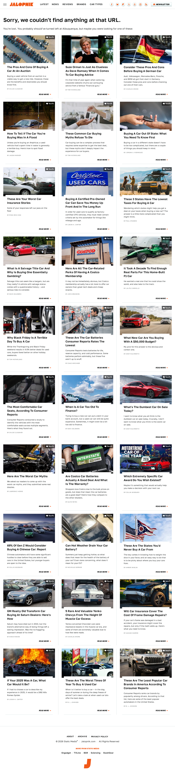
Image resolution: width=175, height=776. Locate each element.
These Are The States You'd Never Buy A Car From (142, 547)
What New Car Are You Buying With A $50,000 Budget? (144, 339)
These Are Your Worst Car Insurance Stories (24, 200)
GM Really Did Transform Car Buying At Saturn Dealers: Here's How (29, 614)
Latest (44, 4)
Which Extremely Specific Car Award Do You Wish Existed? (143, 478)
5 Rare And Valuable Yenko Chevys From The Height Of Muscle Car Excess (83, 614)
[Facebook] (112, 4)
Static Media (70, 741)
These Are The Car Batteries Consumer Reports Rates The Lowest (84, 341)
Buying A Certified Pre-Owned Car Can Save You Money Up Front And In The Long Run (85, 202)
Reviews (67, 4)
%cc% (51, 37)
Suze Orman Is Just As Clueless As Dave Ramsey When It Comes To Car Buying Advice (87, 70)
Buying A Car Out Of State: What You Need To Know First (145, 135)
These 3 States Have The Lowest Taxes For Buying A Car (145, 201)
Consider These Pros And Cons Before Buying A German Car (144, 69)
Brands (81, 4)
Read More (44, 94)
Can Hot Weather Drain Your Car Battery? (86, 547)
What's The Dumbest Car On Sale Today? (146, 408)
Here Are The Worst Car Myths (27, 476)
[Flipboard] (123, 4)
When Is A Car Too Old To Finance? (82, 408)
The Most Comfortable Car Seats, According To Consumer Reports (27, 410)
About (70, 736)
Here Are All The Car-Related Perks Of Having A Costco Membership (84, 272)
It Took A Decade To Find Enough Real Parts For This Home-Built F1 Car (145, 272)
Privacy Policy (99, 736)
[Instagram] (140, 4)
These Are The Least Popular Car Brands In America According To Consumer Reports (145, 684)
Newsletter (161, 4)
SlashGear (108, 753)
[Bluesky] (117, 4)
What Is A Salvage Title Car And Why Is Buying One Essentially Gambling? (28, 272)
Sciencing (95, 753)
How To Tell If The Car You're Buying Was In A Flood (26, 135)
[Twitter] (129, 4)
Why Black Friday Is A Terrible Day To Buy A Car (27, 339)
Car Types (96, 4)
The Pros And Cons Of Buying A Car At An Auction (27, 69)
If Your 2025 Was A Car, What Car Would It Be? (26, 682)
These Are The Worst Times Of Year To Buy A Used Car (85, 682)
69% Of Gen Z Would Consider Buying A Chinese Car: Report (26, 547)
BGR (86, 753)
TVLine (77, 753)
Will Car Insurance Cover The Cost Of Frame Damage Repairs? (145, 613)
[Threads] (135, 4)
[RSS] (146, 4)
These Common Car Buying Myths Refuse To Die (83, 135)
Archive (82, 736)
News (55, 4)
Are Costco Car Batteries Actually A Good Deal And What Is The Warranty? (86, 480)
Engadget (66, 753)
